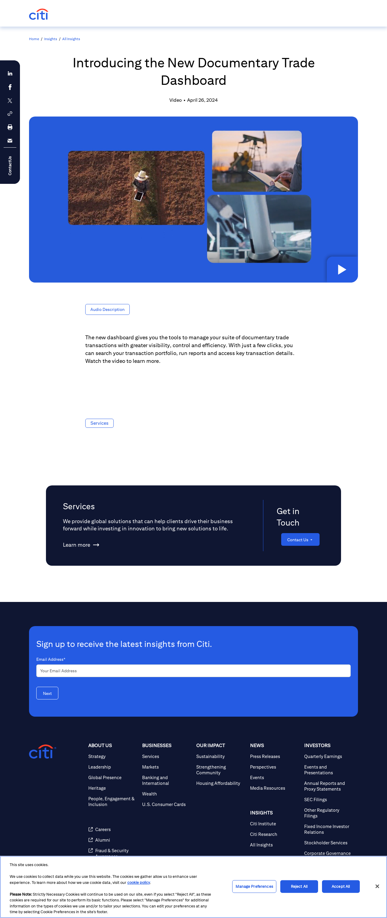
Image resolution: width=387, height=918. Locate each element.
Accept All (341, 886)
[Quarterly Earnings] (328, 756)
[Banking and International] (166, 780)
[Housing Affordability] (220, 783)
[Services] (166, 756)
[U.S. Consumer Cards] (166, 804)
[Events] (274, 777)
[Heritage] (112, 788)
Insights (50, 39)
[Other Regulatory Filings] (328, 813)
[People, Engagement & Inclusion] (112, 801)
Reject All (299, 886)
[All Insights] (274, 845)
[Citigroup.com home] (42, 751)
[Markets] (166, 767)
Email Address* (50, 659)
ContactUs (10, 165)
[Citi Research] (274, 834)
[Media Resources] (274, 788)
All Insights (71, 39)
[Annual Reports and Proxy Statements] (328, 786)
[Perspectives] (274, 767)
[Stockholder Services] (328, 843)
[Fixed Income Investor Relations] (328, 829)
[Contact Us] (300, 539)
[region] (193, 887)
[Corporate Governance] (328, 853)
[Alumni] (112, 840)
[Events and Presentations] (328, 770)
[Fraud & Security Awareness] (112, 853)
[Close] (377, 886)
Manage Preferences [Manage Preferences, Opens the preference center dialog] (254, 886)
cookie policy (138, 882)
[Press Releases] (274, 756)
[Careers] (112, 829)
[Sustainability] (220, 756)
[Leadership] (112, 767)
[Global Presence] (112, 777)
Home (34, 39)
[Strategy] (112, 756)
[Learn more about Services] (76, 545)
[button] (341, 269)
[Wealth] (166, 794)
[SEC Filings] (328, 799)
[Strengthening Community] (220, 770)
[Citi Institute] (274, 824)
